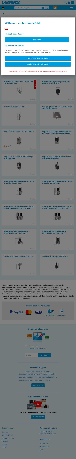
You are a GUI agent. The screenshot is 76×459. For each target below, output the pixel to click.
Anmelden (37, 40)
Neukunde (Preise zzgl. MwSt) (38, 58)
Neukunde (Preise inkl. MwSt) (38, 64)
